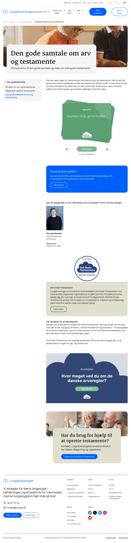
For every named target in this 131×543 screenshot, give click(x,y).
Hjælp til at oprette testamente (20, 90)
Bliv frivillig (70, 520)
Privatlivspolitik (111, 538)
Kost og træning (72, 485)
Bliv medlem (98, 11)
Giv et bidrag (71, 516)
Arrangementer (76, 3)
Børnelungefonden (115, 493)
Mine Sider (119, 11)
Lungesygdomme (94, 496)
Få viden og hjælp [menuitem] (59, 11)
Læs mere (58, 309)
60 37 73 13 (11, 502)
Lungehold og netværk (75, 496)
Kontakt (111, 485)
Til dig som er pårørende (75, 493)
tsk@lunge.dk (51, 243)
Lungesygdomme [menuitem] (41, 12)
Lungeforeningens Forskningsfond (115, 497)
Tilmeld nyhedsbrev (95, 485)
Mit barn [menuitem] (71, 11)
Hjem (5, 22)
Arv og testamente (25, 22)
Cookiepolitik (123, 538)
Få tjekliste (59, 185)
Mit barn (91, 493)
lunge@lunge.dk (14, 507)
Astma (90, 489)
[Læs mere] (87, 179)
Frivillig (100, 3)
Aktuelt (95, 3)
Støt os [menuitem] (80, 11)
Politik (84, 3)
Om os (90, 3)
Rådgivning (67, 3)
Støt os (12, 22)
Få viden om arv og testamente (20, 87)
